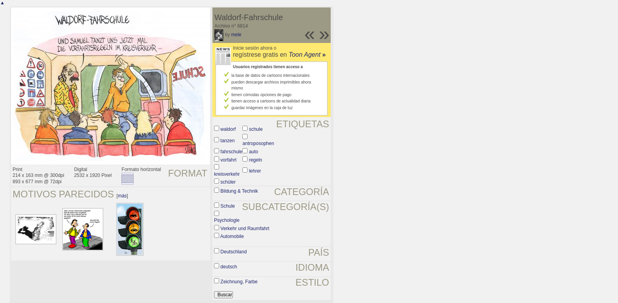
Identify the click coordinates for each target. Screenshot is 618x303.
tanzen (227, 140)
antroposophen (258, 143)
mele (236, 34)
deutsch (228, 267)
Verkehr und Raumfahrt (244, 228)
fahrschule (231, 151)
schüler (228, 182)
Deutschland (233, 252)
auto (253, 151)
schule (256, 129)
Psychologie (227, 220)
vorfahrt (228, 160)
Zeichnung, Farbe (238, 281)
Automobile (232, 236)
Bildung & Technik (239, 191)
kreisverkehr (227, 174)
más (122, 196)
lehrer (255, 171)
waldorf (228, 129)
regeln (255, 160)
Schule (227, 206)
